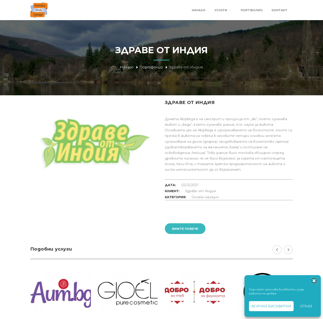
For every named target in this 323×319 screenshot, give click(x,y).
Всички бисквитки (271, 306)
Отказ (306, 306)
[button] (314, 281)
